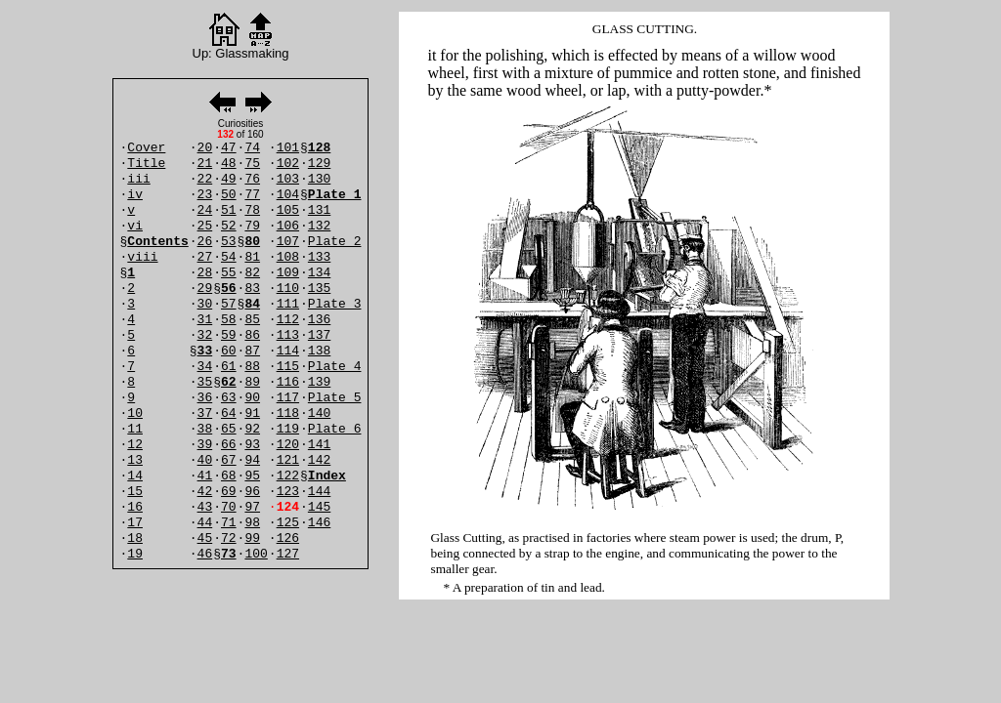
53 (229, 241)
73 (229, 554)
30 (205, 304)
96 (252, 491)
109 (288, 273)
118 (288, 413)
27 (205, 257)
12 (135, 444)
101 (288, 148)
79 (252, 226)
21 (205, 163)
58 (229, 319)
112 (288, 319)
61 (229, 366)
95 (252, 476)
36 (205, 398)
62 (229, 382)
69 (229, 491)
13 (135, 460)
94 (252, 460)
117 (288, 398)
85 (252, 319)
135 (319, 288)
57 (229, 304)
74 (252, 148)
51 (229, 210)
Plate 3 (335, 304)
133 (319, 257)
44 (205, 523)
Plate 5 (335, 398)
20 (205, 148)
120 (288, 444)
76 (252, 179)
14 (135, 476)
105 (288, 210)
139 (319, 382)
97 (252, 507)
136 (319, 319)
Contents (157, 241)
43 (205, 507)
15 (135, 491)
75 (252, 163)
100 (255, 554)
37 (205, 413)
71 (229, 523)
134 (319, 273)
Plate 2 (335, 241)
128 (319, 148)
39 (205, 444)
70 (229, 507)
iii (138, 179)
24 (205, 210)
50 (229, 194)
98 (252, 523)
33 (205, 351)
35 (205, 382)
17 (135, 523)
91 (252, 413)
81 (252, 257)
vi (135, 226)
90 (252, 398)
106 (288, 226)
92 (252, 429)
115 (288, 366)
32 (205, 335)
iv (135, 194)
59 (229, 335)
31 (205, 319)
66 (229, 444)
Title (146, 163)
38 (205, 429)
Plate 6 (335, 429)
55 (229, 273)
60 (229, 351)
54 (229, 257)
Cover (146, 148)
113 (288, 335)
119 (288, 429)
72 (229, 538)
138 (319, 351)
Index (327, 476)
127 (288, 554)
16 (135, 507)
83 (252, 288)
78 (252, 210)
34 (205, 366)
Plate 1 (335, 194)
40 (205, 460)
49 (229, 179)
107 (288, 241)
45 (205, 538)
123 (288, 491)
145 (319, 507)
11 (135, 429)
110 (288, 288)
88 (252, 366)
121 (288, 460)
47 (229, 148)
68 (229, 476)
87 (252, 351)
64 (229, 413)
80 (252, 241)
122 (288, 476)
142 (319, 460)
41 (205, 476)
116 (288, 382)
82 (252, 273)
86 (252, 335)
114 (288, 351)
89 (252, 382)
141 (319, 444)
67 (229, 460)
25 (205, 226)
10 (135, 413)
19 (135, 554)
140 (319, 413)
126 (288, 538)
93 (252, 444)
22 (205, 179)
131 (319, 210)
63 (229, 398)
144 (319, 491)
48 (229, 163)
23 (205, 194)
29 (205, 288)
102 (288, 163)
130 (319, 179)
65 (229, 429)
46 (205, 554)
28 (205, 273)
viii (142, 257)
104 (288, 194)
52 (229, 226)
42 (205, 491)
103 (288, 179)
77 (252, 194)
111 (288, 304)
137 (319, 335)
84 (252, 304)
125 (288, 523)
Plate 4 (335, 366)
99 (252, 538)
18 (135, 538)
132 (319, 226)
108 (288, 257)
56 (229, 288)
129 (319, 163)
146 (319, 523)
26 (205, 241)
